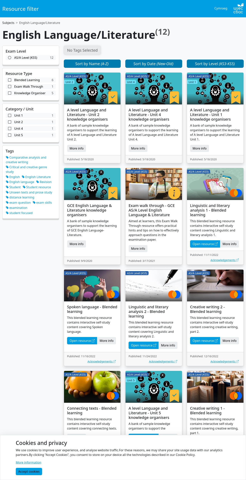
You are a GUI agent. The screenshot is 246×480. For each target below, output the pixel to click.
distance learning (20, 197)
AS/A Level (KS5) (30, 57)
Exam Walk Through (30, 86)
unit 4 (30, 128)
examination (16, 208)
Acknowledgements (224, 260)
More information (28, 462)
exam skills (42, 202)
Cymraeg (220, 8)
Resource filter (20, 8)
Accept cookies (29, 471)
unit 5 (30, 135)
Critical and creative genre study (26, 169)
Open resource (205, 244)
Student (13, 187)
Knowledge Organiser (30, 93)
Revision (44, 182)
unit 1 (30, 115)
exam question (18, 202)
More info (77, 148)
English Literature (36, 177)
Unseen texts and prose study (29, 192)
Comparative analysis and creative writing (26, 159)
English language (20, 182)
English (13, 177)
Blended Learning (30, 80)
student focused (19, 213)
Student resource (37, 187)
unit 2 (30, 122)
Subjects (8, 23)
